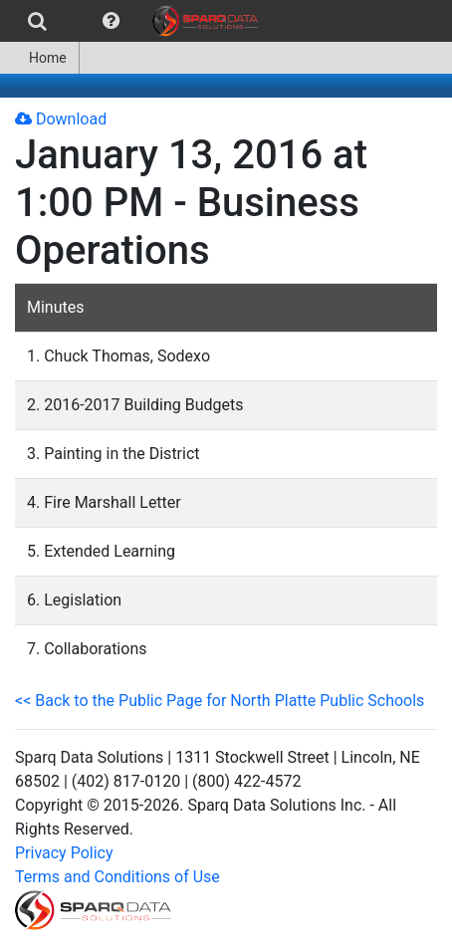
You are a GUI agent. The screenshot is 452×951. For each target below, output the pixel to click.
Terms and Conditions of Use (117, 876)
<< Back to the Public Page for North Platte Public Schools (219, 700)
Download (61, 119)
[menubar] (134, 21)
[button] (111, 21)
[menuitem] (37, 21)
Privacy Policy (64, 852)
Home (39, 58)
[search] (37, 21)
